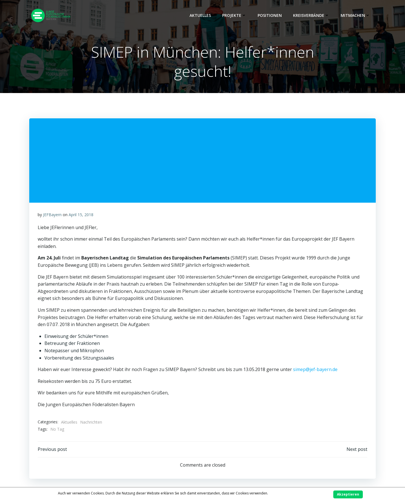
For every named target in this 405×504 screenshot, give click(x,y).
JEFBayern (52, 214)
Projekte (234, 15)
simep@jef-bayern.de (316, 369)
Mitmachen (355, 15)
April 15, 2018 (81, 214)
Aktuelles (200, 15)
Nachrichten (91, 422)
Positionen (270, 15)
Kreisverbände (311, 15)
